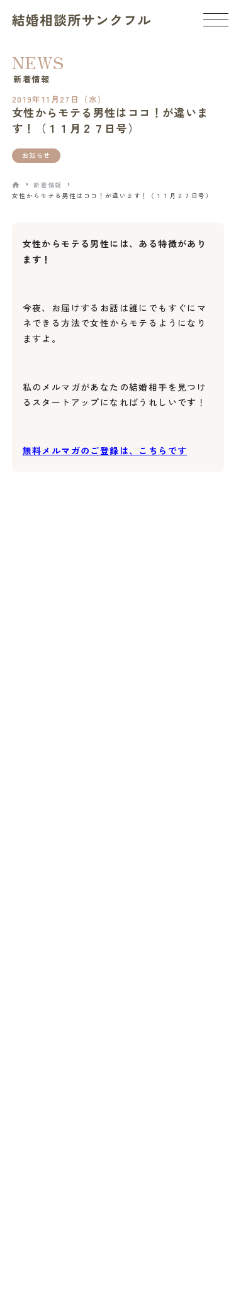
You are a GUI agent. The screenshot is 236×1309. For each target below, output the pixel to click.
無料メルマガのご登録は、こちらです (105, 450)
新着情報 (47, 185)
